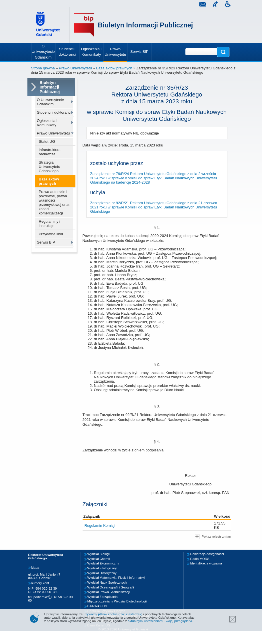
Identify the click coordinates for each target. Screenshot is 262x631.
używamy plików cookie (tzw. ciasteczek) (112, 614)
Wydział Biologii (98, 554)
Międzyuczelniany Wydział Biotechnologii (117, 601)
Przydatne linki (51, 234)
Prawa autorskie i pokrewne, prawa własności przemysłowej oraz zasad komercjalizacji (54, 202)
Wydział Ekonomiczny (103, 563)
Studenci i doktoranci (54, 112)
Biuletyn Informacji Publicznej (145, 25)
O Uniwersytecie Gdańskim (50, 102)
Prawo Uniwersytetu (75, 68)
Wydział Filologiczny (102, 568)
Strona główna (43, 68)
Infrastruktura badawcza (50, 152)
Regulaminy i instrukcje (49, 223)
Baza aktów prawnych (114, 68)
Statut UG (47, 141)
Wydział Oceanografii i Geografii (110, 587)
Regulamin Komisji (99, 525)
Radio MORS (199, 558)
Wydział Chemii (98, 558)
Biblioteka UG (97, 606)
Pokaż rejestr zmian (213, 536)
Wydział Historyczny (102, 573)
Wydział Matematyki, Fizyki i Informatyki (116, 577)
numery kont (40, 583)
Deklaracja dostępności (207, 554)
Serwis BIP (46, 242)
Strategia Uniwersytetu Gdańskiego (49, 166)
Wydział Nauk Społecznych (107, 582)
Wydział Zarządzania (102, 596)
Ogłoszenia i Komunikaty (47, 122)
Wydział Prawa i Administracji (108, 592)
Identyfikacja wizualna (206, 563)
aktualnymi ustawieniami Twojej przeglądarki (160, 621)
